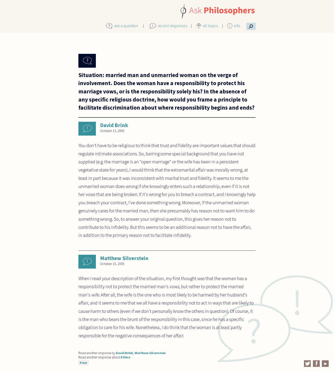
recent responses (172, 25)
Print (83, 363)
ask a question (126, 25)
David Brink (114, 125)
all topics (210, 25)
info (237, 25)
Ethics (125, 357)
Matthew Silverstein (124, 258)
